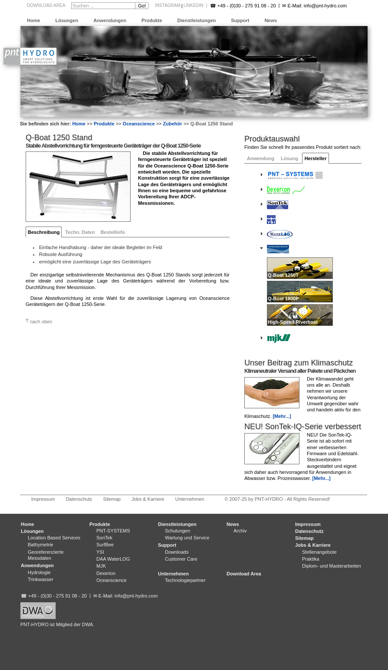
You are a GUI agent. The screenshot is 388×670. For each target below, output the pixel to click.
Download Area (46, 5)
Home (33, 20)
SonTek (104, 537)
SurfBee (105, 544)
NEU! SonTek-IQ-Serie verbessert (302, 426)
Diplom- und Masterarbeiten (331, 565)
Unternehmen (189, 499)
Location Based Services (54, 537)
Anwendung (260, 158)
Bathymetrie (40, 544)
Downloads (176, 552)
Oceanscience (139, 123)
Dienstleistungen (197, 20)
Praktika (310, 559)
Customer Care (181, 559)
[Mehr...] (282, 416)
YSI (100, 552)
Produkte (151, 20)
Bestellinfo (113, 232)
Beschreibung (43, 232)
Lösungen (67, 20)
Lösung (289, 158)
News (270, 20)
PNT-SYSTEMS (113, 530)
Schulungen (177, 530)
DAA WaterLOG (113, 559)
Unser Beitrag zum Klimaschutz (298, 362)
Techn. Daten (80, 232)
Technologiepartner (185, 580)
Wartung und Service (187, 537)
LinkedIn (194, 5)
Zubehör (172, 123)
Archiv (240, 530)
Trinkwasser (40, 579)
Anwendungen (109, 20)
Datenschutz (79, 499)
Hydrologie (39, 572)
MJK (101, 565)
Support (240, 20)
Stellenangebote (319, 552)
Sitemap (112, 499)
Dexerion (105, 573)
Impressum (43, 499)
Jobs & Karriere (148, 499)
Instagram (168, 5)
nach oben (41, 321)
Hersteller (316, 158)
